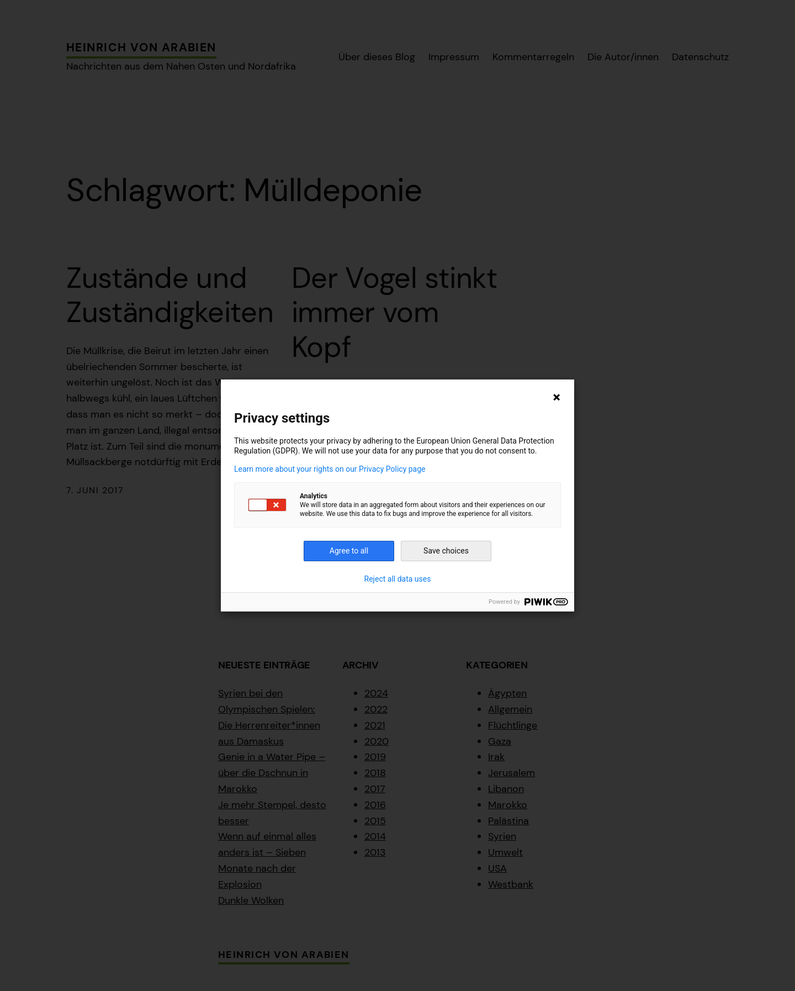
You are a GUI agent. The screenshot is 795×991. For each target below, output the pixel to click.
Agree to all (349, 550)
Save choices (446, 550)
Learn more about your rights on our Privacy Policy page (330, 469)
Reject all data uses (397, 578)
